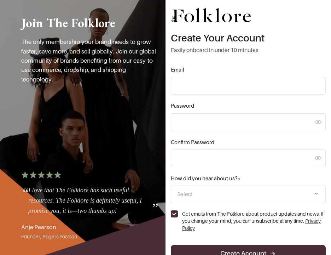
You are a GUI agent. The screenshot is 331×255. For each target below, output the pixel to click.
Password (182, 106)
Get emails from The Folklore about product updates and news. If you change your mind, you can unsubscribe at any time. (253, 221)
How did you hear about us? (206, 178)
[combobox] (248, 194)
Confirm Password (192, 142)
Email (177, 70)
